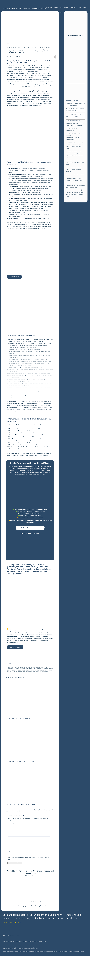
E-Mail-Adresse (12, 844)
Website (9, 850)
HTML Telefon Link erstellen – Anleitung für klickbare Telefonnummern (23, 804)
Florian (9, 663)
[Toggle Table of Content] (52, 57)
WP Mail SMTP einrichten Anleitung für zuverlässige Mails (20, 761)
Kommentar (11, 823)
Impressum (31, 946)
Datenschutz (27, 946)
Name (9, 838)
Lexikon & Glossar (37, 946)
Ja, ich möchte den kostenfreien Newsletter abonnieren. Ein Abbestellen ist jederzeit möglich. (28, 857)
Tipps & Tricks (9, 940)
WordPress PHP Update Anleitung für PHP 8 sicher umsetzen (21, 718)
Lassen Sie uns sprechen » (12, 921)
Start (4, 940)
